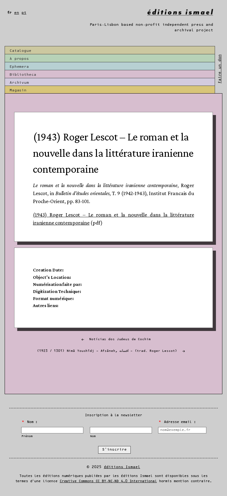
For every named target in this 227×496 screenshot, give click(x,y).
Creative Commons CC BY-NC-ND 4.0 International (108, 481)
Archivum (19, 82)
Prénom (27, 436)
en (16, 12)
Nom (93, 436)
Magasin (18, 90)
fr (9, 12)
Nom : (30, 422)
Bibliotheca (23, 74)
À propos (19, 58)
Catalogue (20, 50)
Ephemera (19, 66)
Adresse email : (177, 422)
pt (24, 12)
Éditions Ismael (122, 467)
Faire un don (219, 68)
